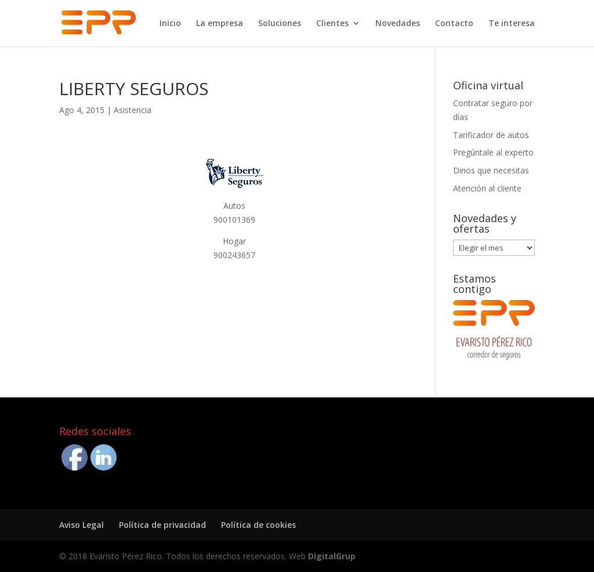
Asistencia (132, 109)
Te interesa (511, 23)
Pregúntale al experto (493, 152)
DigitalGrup (332, 556)
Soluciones (279, 23)
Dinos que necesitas (491, 170)
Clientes (332, 23)
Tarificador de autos (491, 134)
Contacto (454, 23)
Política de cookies (258, 524)
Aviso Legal (81, 524)
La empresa (219, 23)
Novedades (397, 23)
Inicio (170, 23)
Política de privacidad (162, 524)
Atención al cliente (487, 188)
